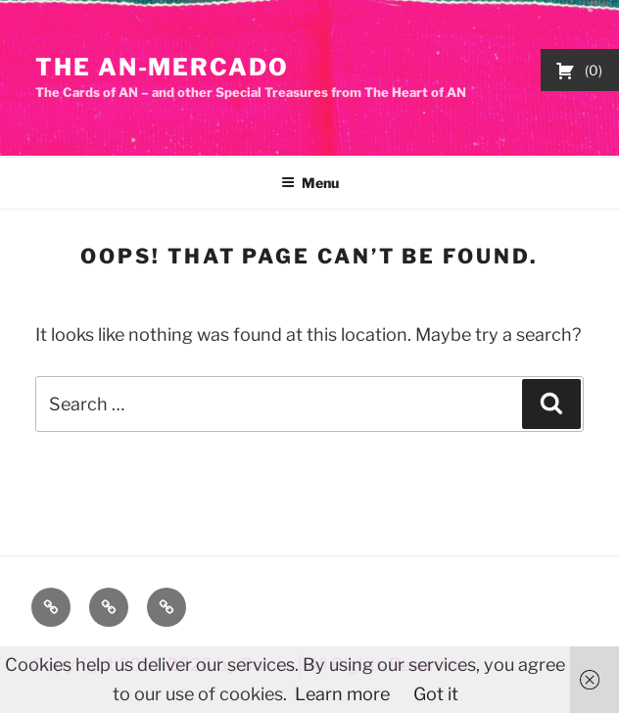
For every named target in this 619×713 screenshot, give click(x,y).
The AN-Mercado (162, 67)
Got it (435, 694)
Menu (310, 182)
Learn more (342, 694)
